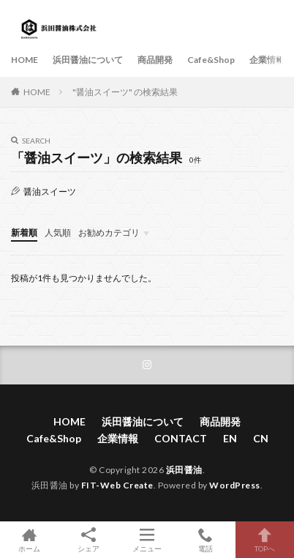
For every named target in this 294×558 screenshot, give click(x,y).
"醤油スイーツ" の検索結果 (125, 91)
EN (230, 438)
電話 (205, 539)
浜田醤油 (184, 469)
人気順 (58, 232)
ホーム (29, 539)
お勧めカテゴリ (109, 232)
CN (260, 438)
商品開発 (155, 59)
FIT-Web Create (117, 485)
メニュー (147, 539)
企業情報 (266, 59)
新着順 (24, 232)
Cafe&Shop (211, 59)
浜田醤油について (88, 59)
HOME (24, 59)
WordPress (234, 485)
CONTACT (180, 438)
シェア (88, 540)
